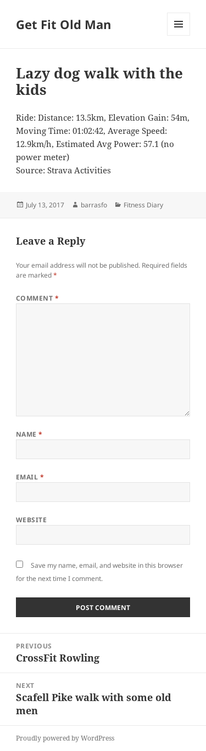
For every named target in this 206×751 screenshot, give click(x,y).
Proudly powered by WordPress (65, 738)
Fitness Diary (143, 205)
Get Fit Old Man (63, 24)
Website (31, 519)
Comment (37, 298)
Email (30, 477)
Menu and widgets (179, 35)
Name (29, 434)
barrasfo (94, 205)
